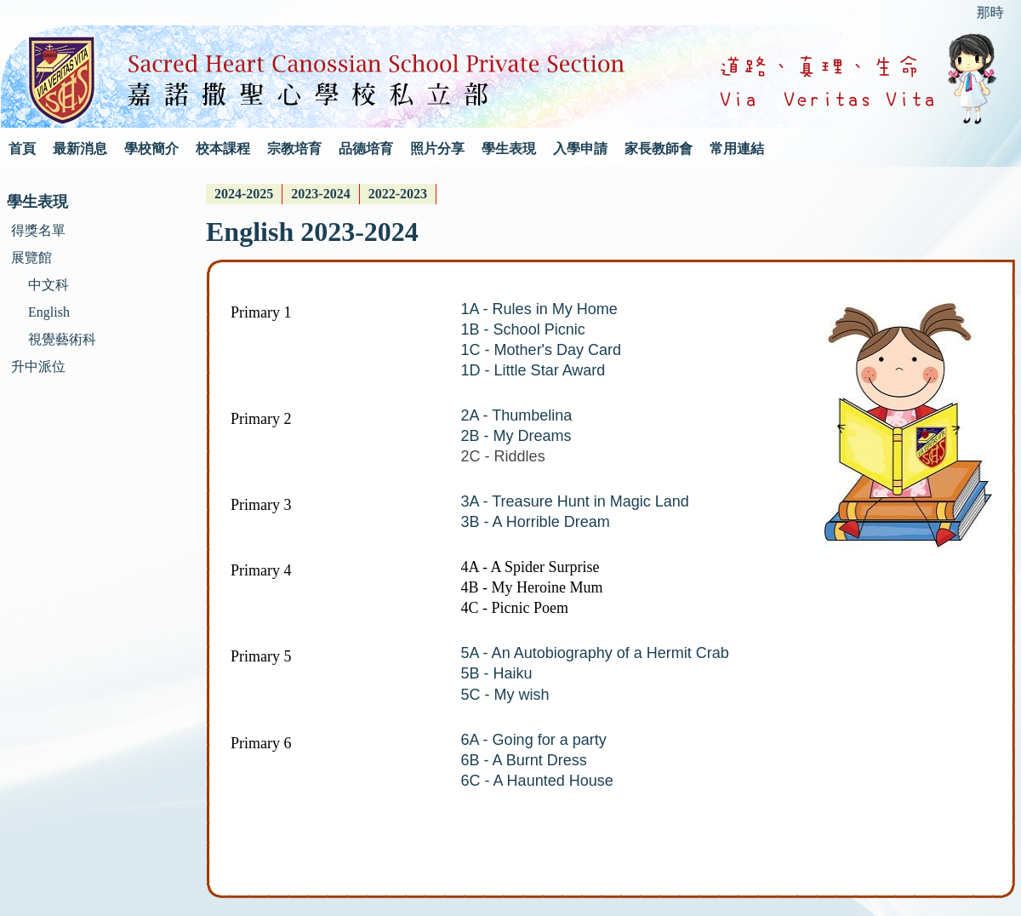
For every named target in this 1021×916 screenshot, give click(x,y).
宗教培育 (294, 148)
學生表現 (509, 148)
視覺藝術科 (62, 339)
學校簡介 (151, 148)
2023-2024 (320, 193)
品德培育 (366, 148)
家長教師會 (659, 148)
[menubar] (321, 194)
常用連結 (737, 148)
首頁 (22, 148)
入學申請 (580, 148)
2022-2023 (397, 193)
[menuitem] (244, 194)
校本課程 (223, 148)
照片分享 (437, 148)
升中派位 (38, 366)
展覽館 (31, 257)
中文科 (48, 285)
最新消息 (80, 148)
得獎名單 (38, 230)
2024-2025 (243, 193)
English (49, 312)
